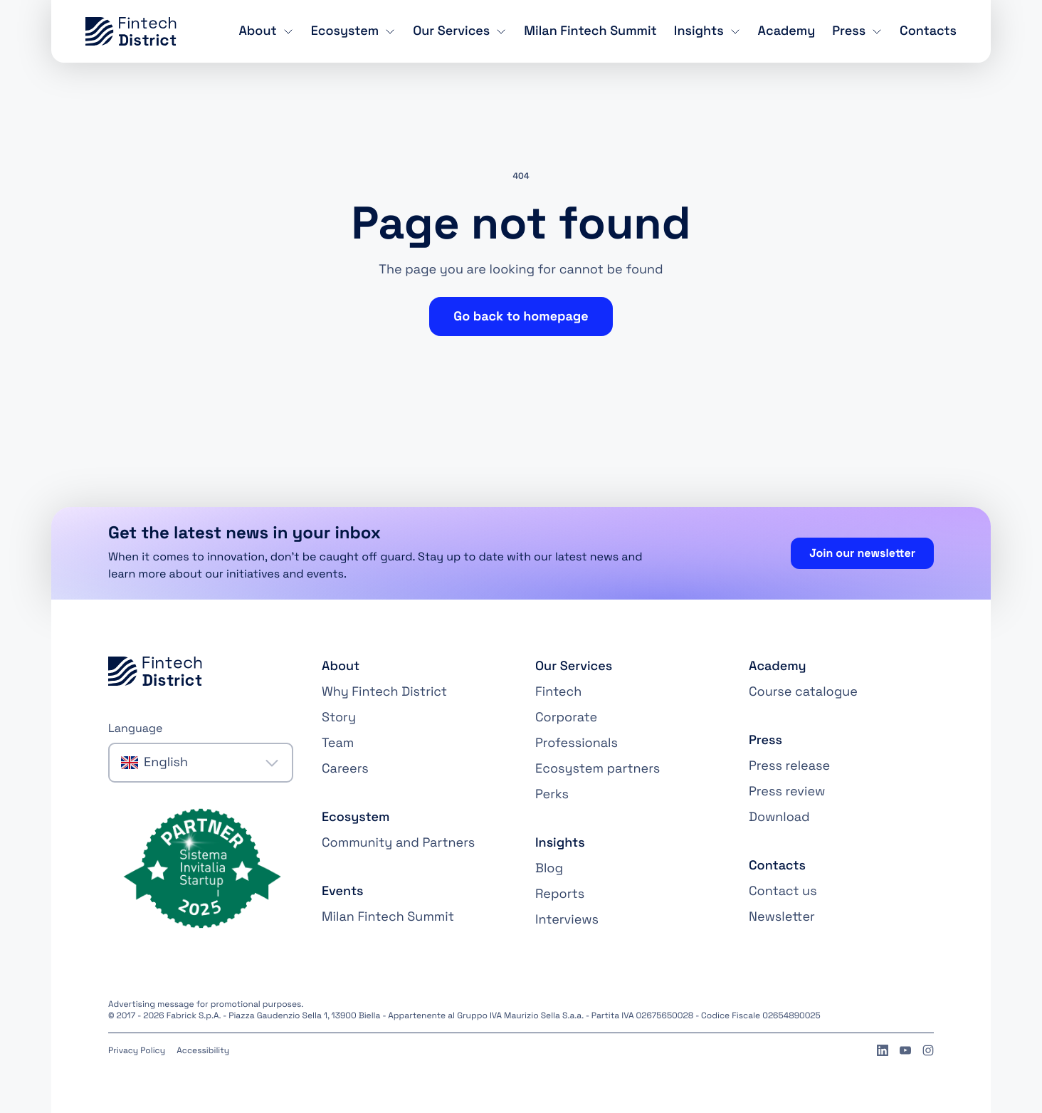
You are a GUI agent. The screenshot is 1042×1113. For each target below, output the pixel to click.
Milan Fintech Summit (590, 31)
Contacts (928, 31)
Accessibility (203, 1050)
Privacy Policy (136, 1050)
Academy (787, 31)
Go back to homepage (520, 316)
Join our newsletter (862, 552)
